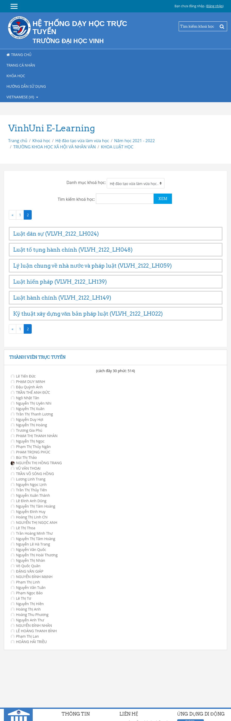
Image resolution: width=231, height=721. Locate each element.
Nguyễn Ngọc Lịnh (29, 484)
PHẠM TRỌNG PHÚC (30, 452)
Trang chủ (18, 54)
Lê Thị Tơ (21, 598)
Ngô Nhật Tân (25, 397)
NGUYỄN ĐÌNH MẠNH (32, 576)
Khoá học (41, 140)
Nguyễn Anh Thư (27, 620)
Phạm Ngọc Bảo (27, 592)
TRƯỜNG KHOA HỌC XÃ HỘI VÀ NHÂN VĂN (54, 147)
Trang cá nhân (20, 65)
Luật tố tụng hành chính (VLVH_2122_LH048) (73, 249)
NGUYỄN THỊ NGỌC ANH (34, 522)
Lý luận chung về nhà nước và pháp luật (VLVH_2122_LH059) (92, 265)
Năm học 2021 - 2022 (134, 140)
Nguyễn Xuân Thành (30, 495)
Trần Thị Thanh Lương (32, 414)
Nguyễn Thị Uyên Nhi (31, 403)
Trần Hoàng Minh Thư (32, 533)
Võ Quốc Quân (25, 565)
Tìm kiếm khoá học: (77, 199)
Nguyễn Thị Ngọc (28, 441)
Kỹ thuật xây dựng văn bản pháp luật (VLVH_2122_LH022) (88, 313)
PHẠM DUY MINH (28, 381)
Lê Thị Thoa (23, 527)
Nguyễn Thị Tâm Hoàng (33, 506)
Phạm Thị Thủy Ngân (31, 446)
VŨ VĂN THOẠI (25, 468)
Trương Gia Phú (26, 430)
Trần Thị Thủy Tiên (29, 489)
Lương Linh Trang (28, 479)
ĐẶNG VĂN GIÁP (27, 571)
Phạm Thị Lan (25, 636)
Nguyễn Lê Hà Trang (30, 544)
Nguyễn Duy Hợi (27, 419)
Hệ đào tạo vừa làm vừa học (82, 140)
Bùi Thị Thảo (24, 457)
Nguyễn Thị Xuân (27, 408)
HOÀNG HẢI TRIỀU (29, 641)
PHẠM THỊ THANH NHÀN (34, 435)
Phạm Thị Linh (25, 582)
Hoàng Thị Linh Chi (29, 517)
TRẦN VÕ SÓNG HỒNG (32, 473)
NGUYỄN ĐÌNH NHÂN (31, 625)
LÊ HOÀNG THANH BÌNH (34, 630)
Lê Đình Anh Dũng (28, 500)
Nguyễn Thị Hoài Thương (34, 554)
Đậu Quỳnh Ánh (27, 386)
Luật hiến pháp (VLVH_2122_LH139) (60, 281)
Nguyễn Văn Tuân (28, 587)
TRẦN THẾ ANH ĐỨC (30, 392)
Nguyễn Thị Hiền (27, 603)
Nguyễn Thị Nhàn (28, 560)
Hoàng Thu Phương (29, 614)
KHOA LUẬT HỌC (117, 147)
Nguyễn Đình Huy (28, 511)
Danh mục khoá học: (86, 182)
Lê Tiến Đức (23, 376)
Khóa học (15, 75)
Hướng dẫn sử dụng (26, 86)
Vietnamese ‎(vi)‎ (20, 96)
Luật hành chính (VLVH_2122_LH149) (62, 297)
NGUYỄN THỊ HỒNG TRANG (36, 462)
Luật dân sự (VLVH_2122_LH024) (56, 233)
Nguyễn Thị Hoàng (29, 424)
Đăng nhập (214, 6)
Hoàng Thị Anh (26, 609)
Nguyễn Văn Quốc (28, 549)
